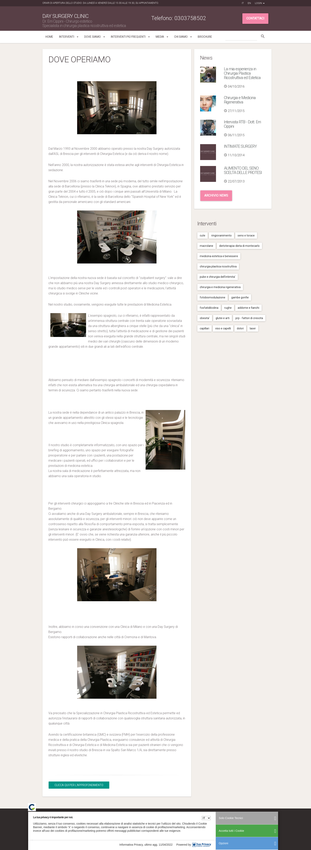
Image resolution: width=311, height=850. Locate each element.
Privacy (241, 817)
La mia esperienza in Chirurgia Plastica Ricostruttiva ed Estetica (242, 73)
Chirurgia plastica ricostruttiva (218, 266)
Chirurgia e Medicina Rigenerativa (240, 99)
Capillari (204, 328)
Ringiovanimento (221, 235)
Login (260, 3)
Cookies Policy (254, 817)
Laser (253, 328)
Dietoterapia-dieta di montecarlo (239, 245)
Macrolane (206, 245)
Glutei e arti (222, 318)
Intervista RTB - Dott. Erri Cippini (242, 124)
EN (249, 3)
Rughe (228, 307)
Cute (202, 235)
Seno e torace (246, 235)
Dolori (240, 328)
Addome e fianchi (248, 307)
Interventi (68, 36)
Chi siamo (183, 36)
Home (49, 36)
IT (243, 3)
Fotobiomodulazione (212, 297)
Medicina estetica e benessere (219, 256)
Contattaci (255, 18)
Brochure (205, 36)
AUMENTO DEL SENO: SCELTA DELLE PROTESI (243, 170)
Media (162, 36)
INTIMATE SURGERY (240, 146)
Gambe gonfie (240, 297)
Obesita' (205, 318)
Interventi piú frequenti (130, 36)
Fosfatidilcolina (209, 307)
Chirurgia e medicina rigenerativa (220, 287)
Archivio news (216, 195)
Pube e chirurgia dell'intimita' (217, 276)
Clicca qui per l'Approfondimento (79, 785)
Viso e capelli (223, 328)
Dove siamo (94, 36)
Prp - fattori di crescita (249, 318)
